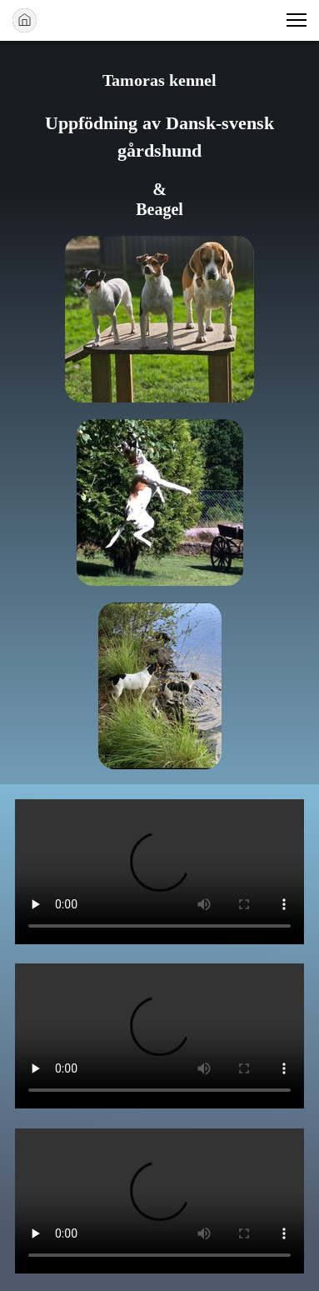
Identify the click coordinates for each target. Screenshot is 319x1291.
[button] (296, 20)
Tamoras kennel (159, 80)
